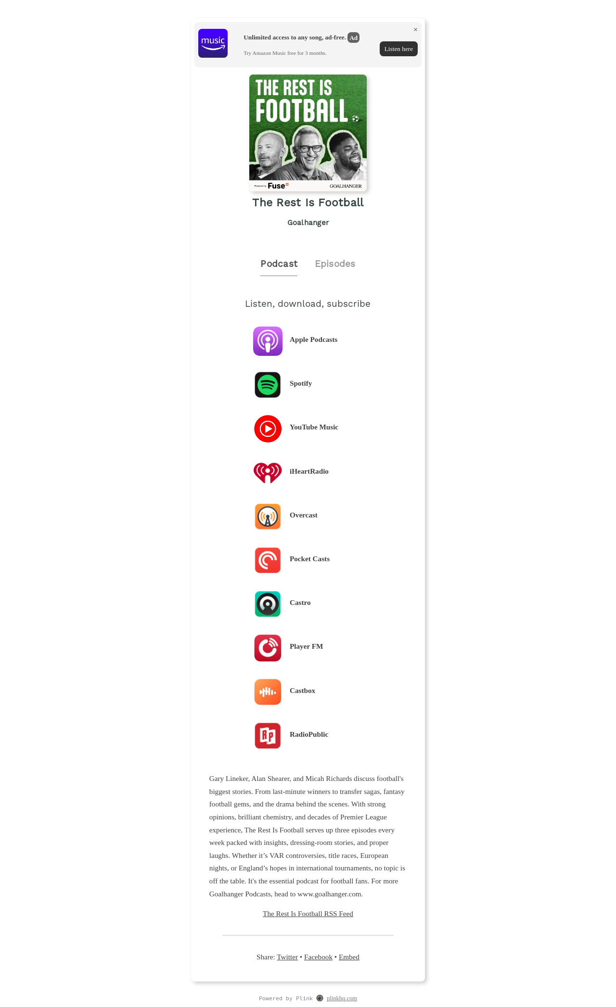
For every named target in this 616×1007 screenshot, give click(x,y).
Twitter (287, 957)
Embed (349, 957)
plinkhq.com (342, 998)
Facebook (318, 957)
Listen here (399, 48)
